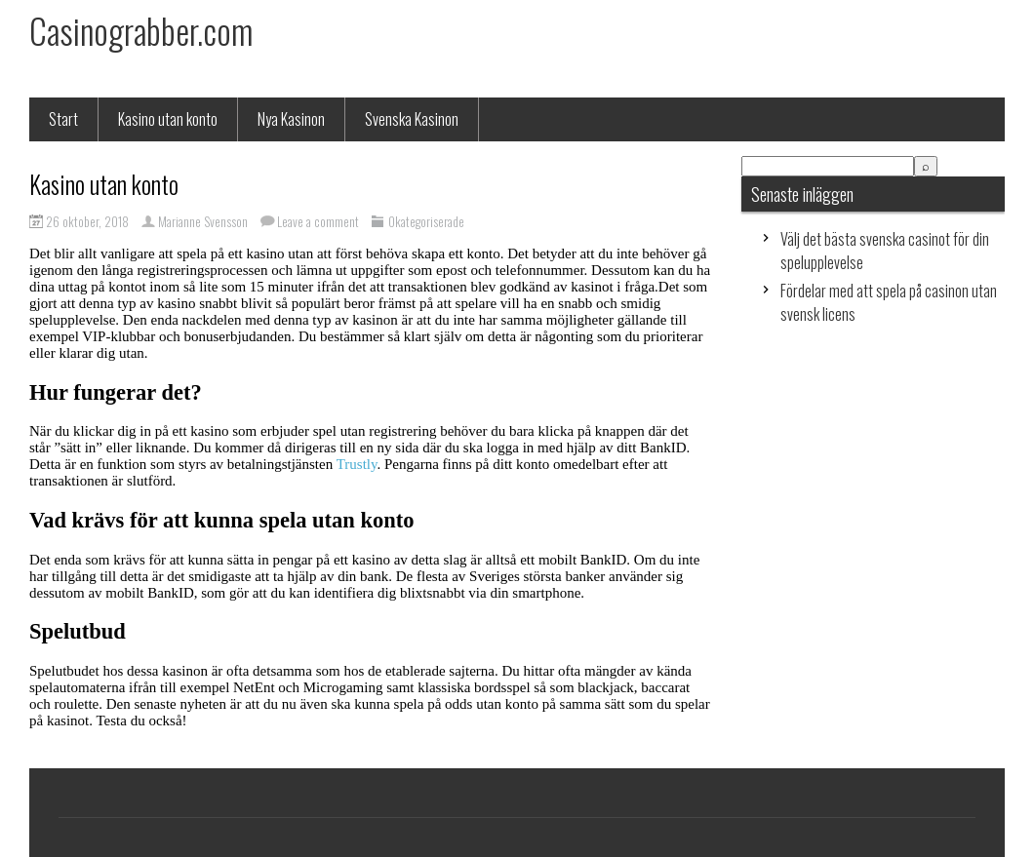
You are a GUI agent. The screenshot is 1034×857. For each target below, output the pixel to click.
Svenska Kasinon (411, 119)
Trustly (357, 464)
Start (63, 119)
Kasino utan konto (168, 119)
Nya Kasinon (291, 119)
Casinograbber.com (141, 30)
